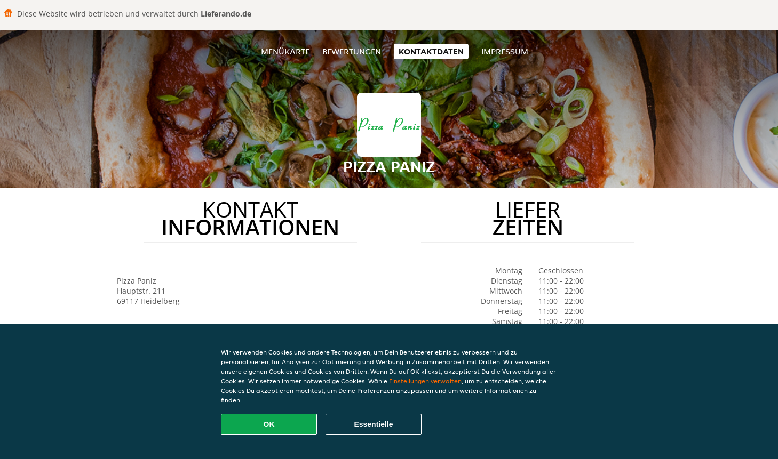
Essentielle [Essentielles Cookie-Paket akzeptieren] (373, 424)
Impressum (504, 51)
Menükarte (285, 51)
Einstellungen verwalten (425, 381)
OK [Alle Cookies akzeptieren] (269, 424)
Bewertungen (351, 51)
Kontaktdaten (431, 51)
